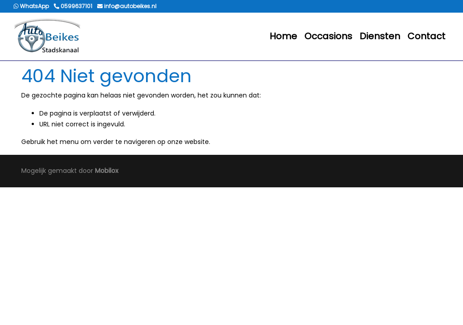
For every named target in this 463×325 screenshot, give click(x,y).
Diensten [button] (379, 36)
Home (283, 36)
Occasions (328, 36)
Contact (426, 36)
